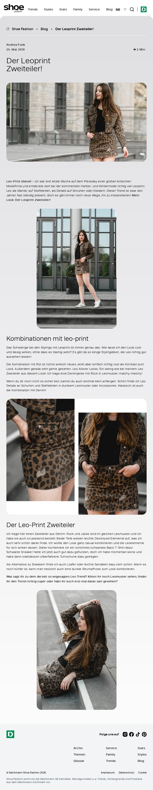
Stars (63, 9)
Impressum (108, 772)
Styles (48, 9)
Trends (33, 9)
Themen (79, 754)
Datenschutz (126, 772)
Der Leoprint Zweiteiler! (74, 28)
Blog (109, 9)
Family (78, 9)
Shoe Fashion (22, 28)
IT (125, 9)
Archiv (78, 748)
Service (94, 9)
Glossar (79, 761)
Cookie (142, 772)
